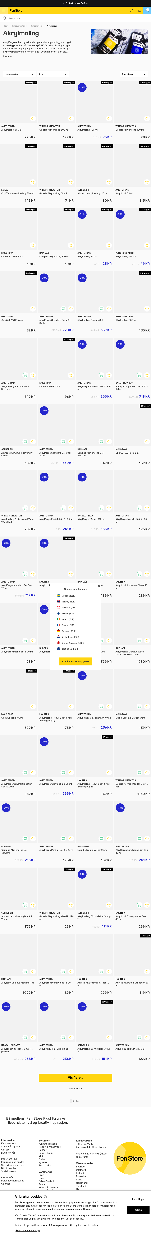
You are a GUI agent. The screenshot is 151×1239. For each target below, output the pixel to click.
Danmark (81, 1169)
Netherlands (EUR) (68, 637)
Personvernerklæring (12, 1180)
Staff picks (45, 1165)
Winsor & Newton (48, 1187)
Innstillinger (138, 1199)
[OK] (75, 18)
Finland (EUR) (65, 613)
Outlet (42, 1159)
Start (6, 26)
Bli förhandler (8, 1168)
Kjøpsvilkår (7, 1177)
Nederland (81, 1182)
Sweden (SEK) (66, 595)
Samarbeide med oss (12, 1165)
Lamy (42, 1178)
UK (77, 1189)
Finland (80, 1173)
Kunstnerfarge (37, 26)
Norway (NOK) (66, 601)
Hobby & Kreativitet (50, 1146)
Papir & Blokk (46, 1153)
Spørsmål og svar (10, 1146)
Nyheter (43, 1162)
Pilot (41, 1175)
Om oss (5, 1149)
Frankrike (81, 1176)
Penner (42, 1149)
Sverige (80, 1166)
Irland (79, 1179)
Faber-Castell (46, 1181)
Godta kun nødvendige (27, 1230)
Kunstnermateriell (19, 26)
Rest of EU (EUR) (67, 649)
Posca (42, 1184)
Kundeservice (8, 1143)
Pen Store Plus (9, 1158)
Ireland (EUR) (65, 619)
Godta (138, 1209)
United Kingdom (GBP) (70, 643)
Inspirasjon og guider (12, 1162)
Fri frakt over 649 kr (75, 3)
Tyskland (81, 1186)
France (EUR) (65, 625)
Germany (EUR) (66, 631)
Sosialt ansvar (9, 1171)
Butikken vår (8, 1152)
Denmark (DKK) (66, 607)
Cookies (5, 1183)
